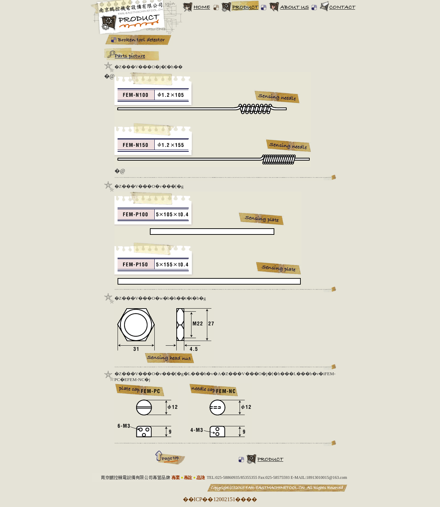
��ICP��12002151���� (220, 499)
